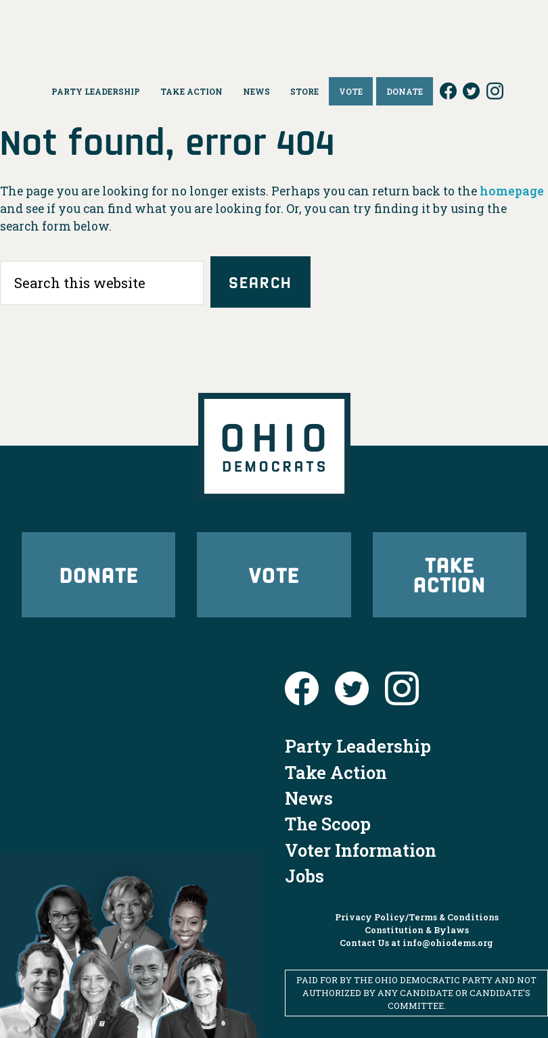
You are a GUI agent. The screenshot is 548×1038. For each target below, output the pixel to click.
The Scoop (328, 823)
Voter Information (360, 850)
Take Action (449, 574)
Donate (99, 574)
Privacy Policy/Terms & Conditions (417, 917)
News (309, 797)
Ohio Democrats (274, 30)
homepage (512, 191)
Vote (274, 574)
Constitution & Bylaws (417, 929)
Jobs (304, 875)
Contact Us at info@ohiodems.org (416, 942)
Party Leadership (358, 745)
